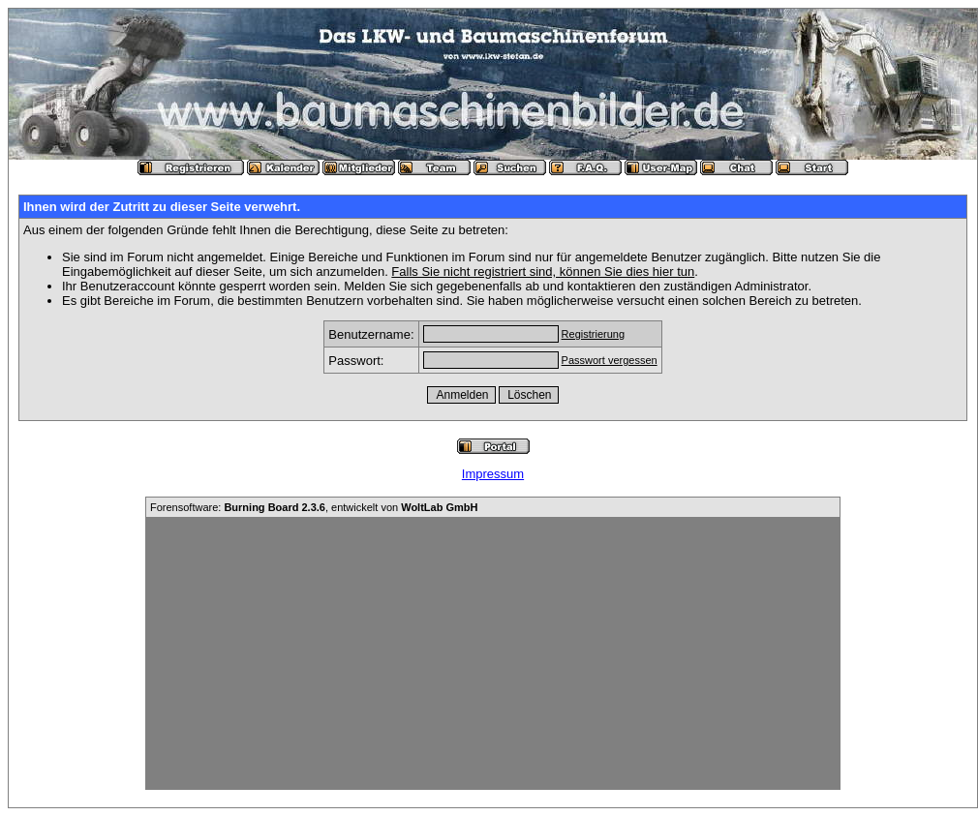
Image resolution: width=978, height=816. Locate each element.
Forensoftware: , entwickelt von (313, 507)
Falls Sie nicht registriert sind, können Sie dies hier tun (542, 271)
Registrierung (593, 334)
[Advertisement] (493, 653)
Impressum (493, 474)
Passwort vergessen (609, 360)
